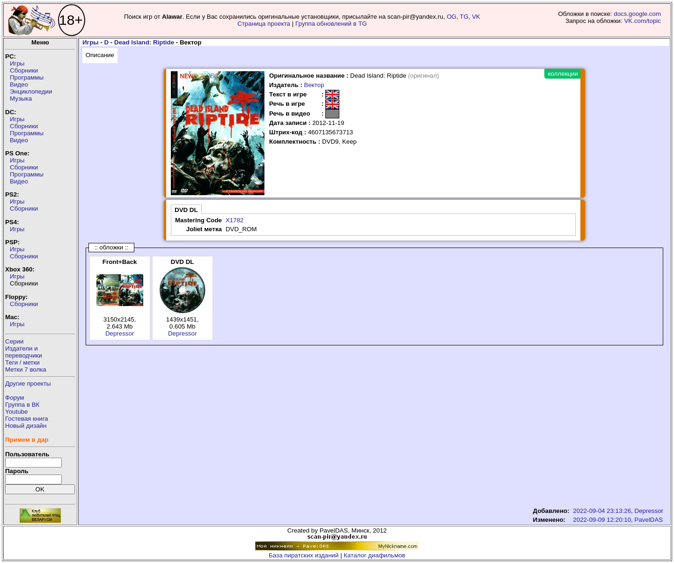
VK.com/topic (642, 20)
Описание (100, 54)
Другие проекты (28, 383)
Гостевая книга (26, 418)
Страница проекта (263, 23)
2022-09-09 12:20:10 (602, 519)
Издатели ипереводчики (23, 352)
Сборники (24, 70)
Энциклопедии (31, 91)
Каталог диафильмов (374, 555)
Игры (17, 63)
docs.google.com (637, 13)
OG (451, 16)
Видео (19, 84)
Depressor (119, 333)
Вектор (314, 84)
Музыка (21, 98)
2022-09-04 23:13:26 (602, 510)
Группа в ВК (22, 404)
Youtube (16, 411)
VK (476, 16)
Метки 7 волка (25, 369)
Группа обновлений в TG (331, 23)
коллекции (563, 73)
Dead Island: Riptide (144, 42)
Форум (14, 397)
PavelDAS (649, 519)
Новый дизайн (25, 425)
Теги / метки (22, 362)
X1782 (235, 220)
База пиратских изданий (303, 555)
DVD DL (186, 209)
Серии (14, 341)
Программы (27, 77)
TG (464, 16)
